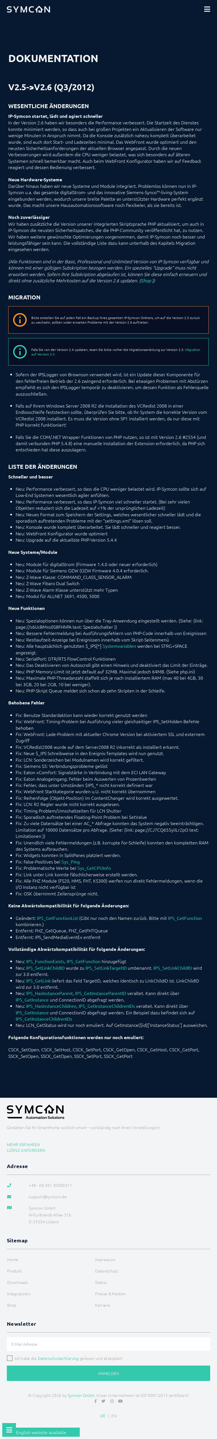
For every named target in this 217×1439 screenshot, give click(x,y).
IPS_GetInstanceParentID (100, 993)
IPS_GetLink (38, 980)
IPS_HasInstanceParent (49, 993)
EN (114, 1416)
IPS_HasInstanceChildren (51, 1006)
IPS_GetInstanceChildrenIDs (107, 1006)
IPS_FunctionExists (45, 961)
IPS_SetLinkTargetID (106, 968)
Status (101, 1282)
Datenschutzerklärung (58, 1358)
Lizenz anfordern (26, 1150)
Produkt (14, 1271)
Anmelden (108, 1373)
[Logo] (28, 9)
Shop (146, 280)
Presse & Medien (110, 1293)
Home (12, 1259)
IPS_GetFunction (185, 918)
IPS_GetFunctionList (57, 918)
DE (103, 1416)
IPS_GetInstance (32, 999)
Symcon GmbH (81, 1395)
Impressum (105, 1259)
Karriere (102, 1305)
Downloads (17, 1282)
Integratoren (18, 1293)
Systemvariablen (119, 646)
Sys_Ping (71, 861)
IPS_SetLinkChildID (45, 968)
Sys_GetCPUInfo (94, 868)
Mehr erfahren (23, 1144)
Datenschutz (106, 1271)
